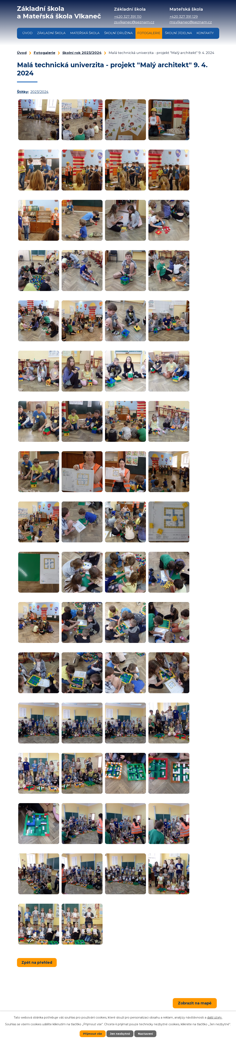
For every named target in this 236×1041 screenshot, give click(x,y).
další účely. (214, 1017)
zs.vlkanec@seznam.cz (134, 22)
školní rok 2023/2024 (82, 53)
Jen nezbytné (120, 1033)
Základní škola (51, 33)
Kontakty (205, 33)
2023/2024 (39, 92)
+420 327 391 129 (183, 17)
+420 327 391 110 (127, 17)
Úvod (27, 33)
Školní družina (118, 33)
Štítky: (23, 92)
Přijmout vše (91, 1033)
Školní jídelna (178, 33)
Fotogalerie (148, 33)
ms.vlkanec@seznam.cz (190, 22)
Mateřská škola (84, 33)
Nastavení (146, 1033)
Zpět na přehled (37, 962)
